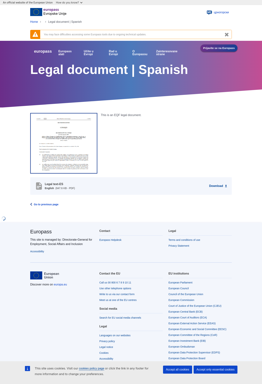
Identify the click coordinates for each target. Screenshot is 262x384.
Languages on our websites (114, 335)
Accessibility (37, 251)
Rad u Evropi (113, 53)
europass (43, 51)
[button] (63, 143)
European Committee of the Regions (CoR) (192, 335)
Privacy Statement (178, 245)
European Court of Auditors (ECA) (187, 317)
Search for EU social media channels (120, 317)
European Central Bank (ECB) (185, 311)
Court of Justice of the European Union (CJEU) (194, 305)
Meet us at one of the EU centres (118, 300)
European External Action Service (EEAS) (192, 323)
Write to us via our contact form (116, 294)
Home (34, 21)
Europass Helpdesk (110, 239)
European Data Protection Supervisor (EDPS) (194, 352)
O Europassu (140, 53)
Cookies (104, 352)
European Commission (181, 300)
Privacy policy (107, 341)
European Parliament (180, 282)
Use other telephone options (115, 288)
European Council (178, 288)
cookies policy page (91, 368)
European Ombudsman (181, 346)
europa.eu (60, 284)
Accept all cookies (177, 369)
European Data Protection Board (186, 358)
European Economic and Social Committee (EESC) (197, 329)
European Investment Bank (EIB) (187, 340)
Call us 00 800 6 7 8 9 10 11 (115, 282)
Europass (41, 231)
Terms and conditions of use (184, 239)
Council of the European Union (185, 294)
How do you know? (69, 2)
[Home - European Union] (48, 12)
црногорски (218, 12)
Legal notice (106, 347)
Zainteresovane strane (166, 53)
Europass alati (65, 53)
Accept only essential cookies (215, 369)
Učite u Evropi (88, 53)
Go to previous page (46, 204)
